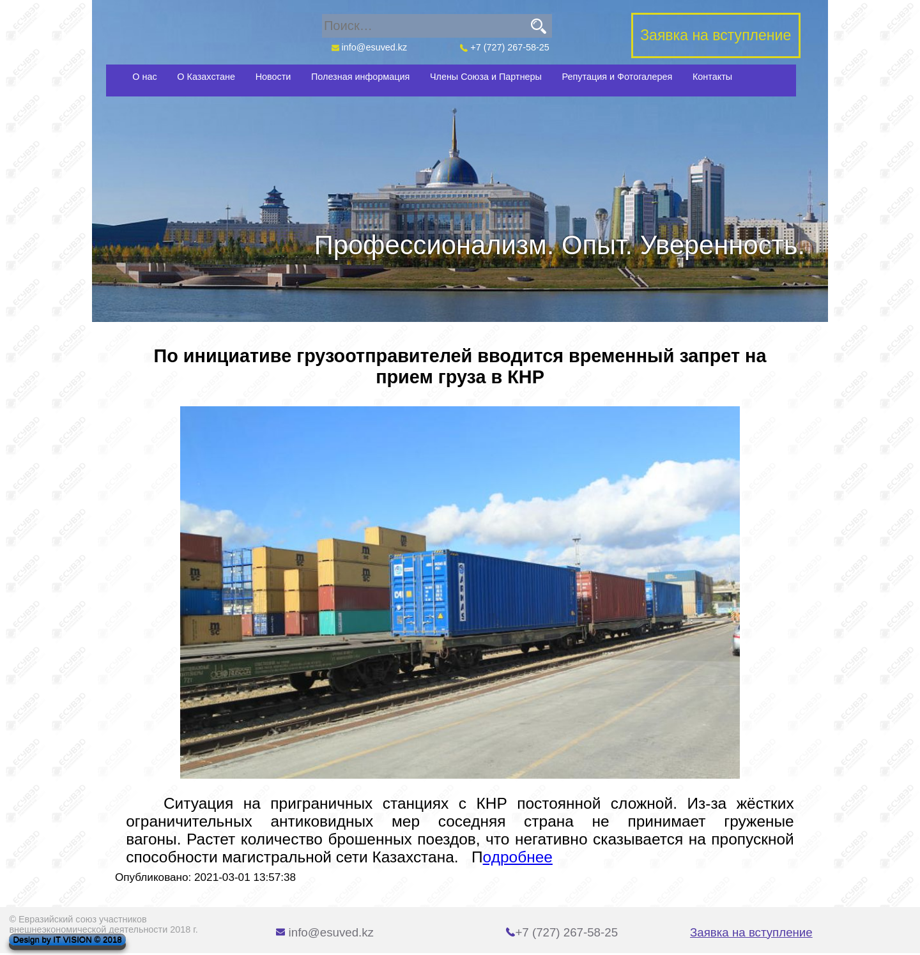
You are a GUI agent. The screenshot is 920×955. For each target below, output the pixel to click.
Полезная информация (360, 77)
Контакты (712, 77)
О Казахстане (206, 77)
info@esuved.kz (369, 47)
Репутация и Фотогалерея (617, 77)
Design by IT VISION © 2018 (67, 940)
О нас (144, 77)
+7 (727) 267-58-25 (504, 47)
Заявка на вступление (751, 932)
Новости (273, 77)
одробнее (518, 857)
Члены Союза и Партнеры (486, 77)
